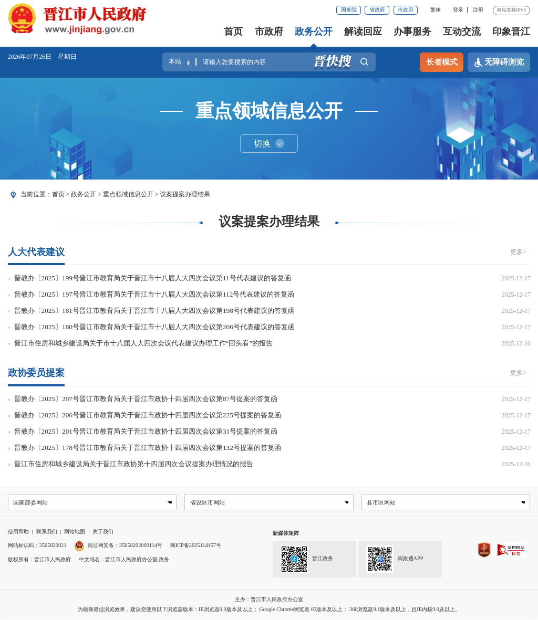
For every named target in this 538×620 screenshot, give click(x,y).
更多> (518, 252)
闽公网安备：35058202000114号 (118, 546)
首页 (233, 31)
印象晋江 (511, 31)
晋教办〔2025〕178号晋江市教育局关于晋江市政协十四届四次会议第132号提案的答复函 (147, 447)
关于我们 (102, 532)
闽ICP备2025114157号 (195, 546)
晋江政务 (307, 560)
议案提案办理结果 (185, 194)
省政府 (377, 10)
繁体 (435, 10)
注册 (478, 10)
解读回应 (363, 31)
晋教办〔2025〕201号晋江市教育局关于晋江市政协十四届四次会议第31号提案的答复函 (146, 431)
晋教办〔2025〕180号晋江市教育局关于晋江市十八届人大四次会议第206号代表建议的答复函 (154, 327)
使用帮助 (18, 532)
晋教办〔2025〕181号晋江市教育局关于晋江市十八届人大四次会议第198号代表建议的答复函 (154, 310)
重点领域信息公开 (128, 194)
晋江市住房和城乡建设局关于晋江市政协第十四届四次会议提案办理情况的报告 (133, 464)
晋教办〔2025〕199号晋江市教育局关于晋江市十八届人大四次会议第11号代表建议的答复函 (152, 278)
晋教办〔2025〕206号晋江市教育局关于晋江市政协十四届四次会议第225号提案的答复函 (147, 415)
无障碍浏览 (499, 62)
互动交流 (462, 31)
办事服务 (412, 31)
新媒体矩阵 (286, 534)
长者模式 (442, 62)
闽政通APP (394, 560)
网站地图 (74, 532)
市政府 (405, 10)
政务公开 (314, 31)
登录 (458, 10)
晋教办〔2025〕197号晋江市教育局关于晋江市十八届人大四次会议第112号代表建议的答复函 (154, 294)
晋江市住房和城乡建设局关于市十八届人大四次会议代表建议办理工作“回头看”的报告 (143, 343)
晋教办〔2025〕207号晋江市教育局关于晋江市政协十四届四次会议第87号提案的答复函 (146, 399)
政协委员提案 (36, 372)
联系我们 (46, 532)
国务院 (349, 10)
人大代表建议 (36, 252)
